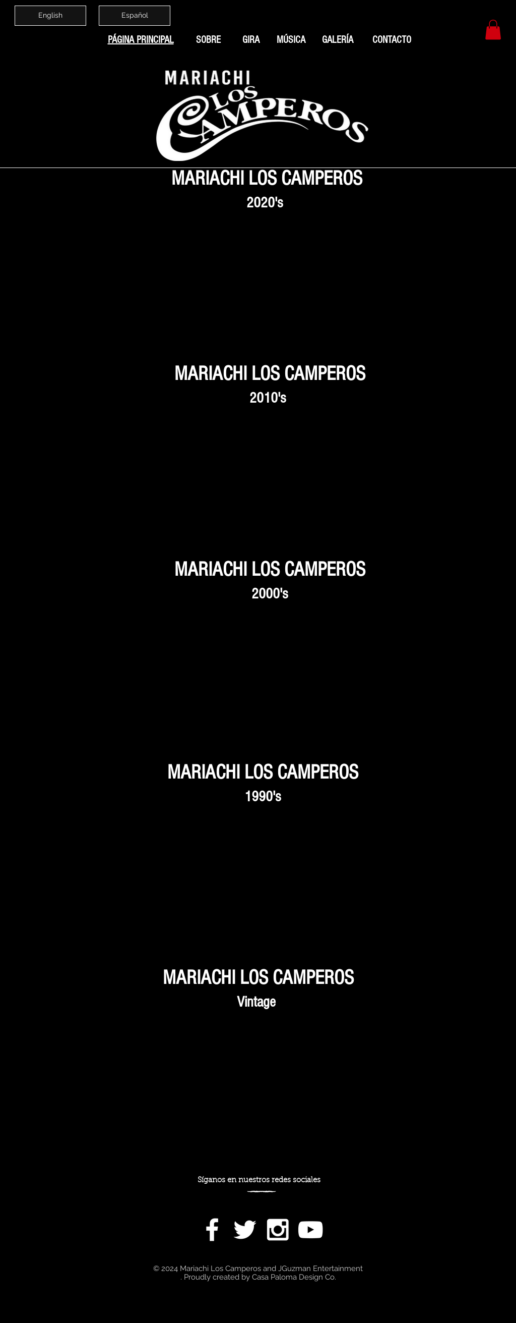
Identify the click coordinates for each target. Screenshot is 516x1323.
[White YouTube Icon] (310, 1230)
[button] (493, 29)
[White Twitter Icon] (245, 1230)
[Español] (134, 16)
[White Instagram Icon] (278, 1230)
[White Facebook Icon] (212, 1230)
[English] (50, 16)
